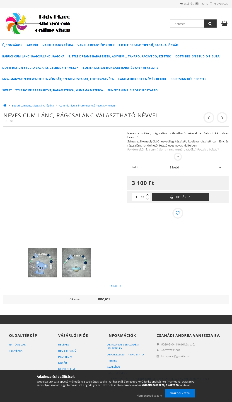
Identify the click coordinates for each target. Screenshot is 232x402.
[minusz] (147, 199)
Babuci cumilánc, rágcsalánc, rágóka (33, 56)
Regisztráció (67, 350)
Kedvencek (218, 3)
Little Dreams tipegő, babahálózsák (148, 45)
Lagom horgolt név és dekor (142, 79)
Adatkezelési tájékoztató (125, 354)
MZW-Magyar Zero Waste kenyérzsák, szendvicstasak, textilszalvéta (58, 79)
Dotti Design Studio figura (197, 56)
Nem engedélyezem (149, 395)
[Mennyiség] (136, 197)
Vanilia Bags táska (58, 45)
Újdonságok (12, 45)
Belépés (176, 3)
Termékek (15, 350)
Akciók (32, 45)
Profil (196, 3)
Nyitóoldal (17, 344)
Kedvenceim (66, 369)
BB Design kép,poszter (189, 79)
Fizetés (112, 360)
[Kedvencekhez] (177, 213)
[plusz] (147, 195)
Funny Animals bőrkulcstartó (132, 90)
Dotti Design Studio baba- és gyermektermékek (40, 68)
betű (135, 167)
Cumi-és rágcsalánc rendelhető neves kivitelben (87, 105)
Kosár (62, 362)
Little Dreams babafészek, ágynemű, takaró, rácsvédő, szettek (120, 56)
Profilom (65, 356)
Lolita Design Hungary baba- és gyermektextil (120, 68)
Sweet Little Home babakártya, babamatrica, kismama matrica (52, 90)
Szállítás (114, 366)
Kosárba (183, 197)
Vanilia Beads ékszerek (96, 45)
